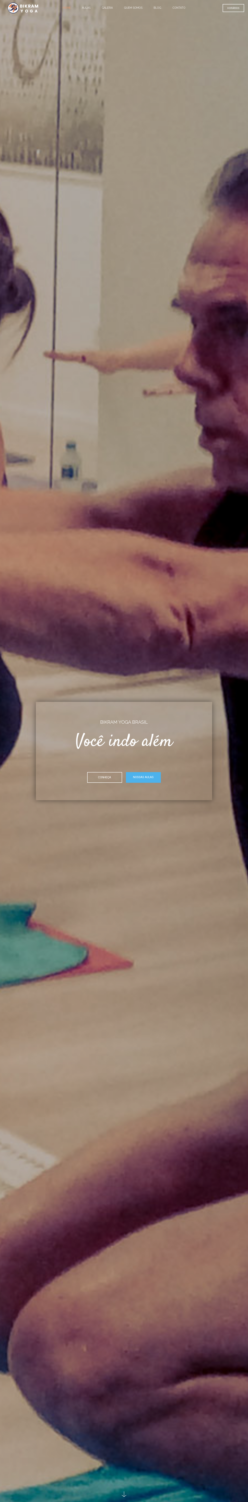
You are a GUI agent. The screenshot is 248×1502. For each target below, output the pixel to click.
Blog (157, 7)
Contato (178, 7)
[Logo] (23, 7)
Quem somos (133, 7)
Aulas (86, 7)
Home (67, 7)
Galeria (107, 7)
